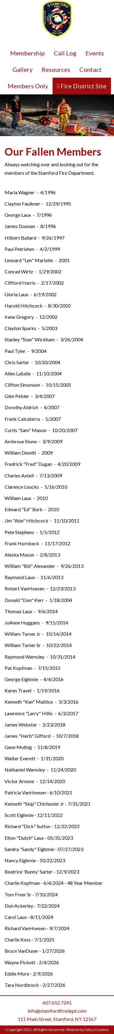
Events (94, 53)
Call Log (65, 53)
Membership (27, 53)
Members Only (28, 86)
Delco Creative (97, 1029)
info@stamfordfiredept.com (57, 1011)
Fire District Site (82, 86)
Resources (56, 69)
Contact (90, 69)
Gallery (22, 69)
